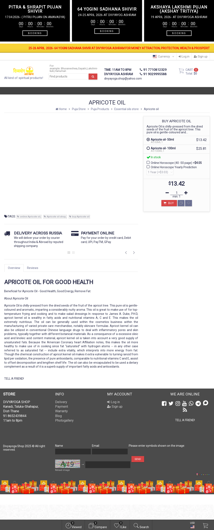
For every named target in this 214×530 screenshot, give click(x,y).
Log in (184, 56)
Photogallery (64, 420)
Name (59, 445)
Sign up (201, 56)
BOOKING (35, 33)
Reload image (62, 470)
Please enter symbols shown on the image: (157, 445)
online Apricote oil (30, 216)
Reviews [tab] (32, 268)
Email (95, 445)
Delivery (61, 402)
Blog (58, 416)
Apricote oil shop (56, 216)
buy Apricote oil (80, 216)
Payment (61, 407)
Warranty (61, 411)
